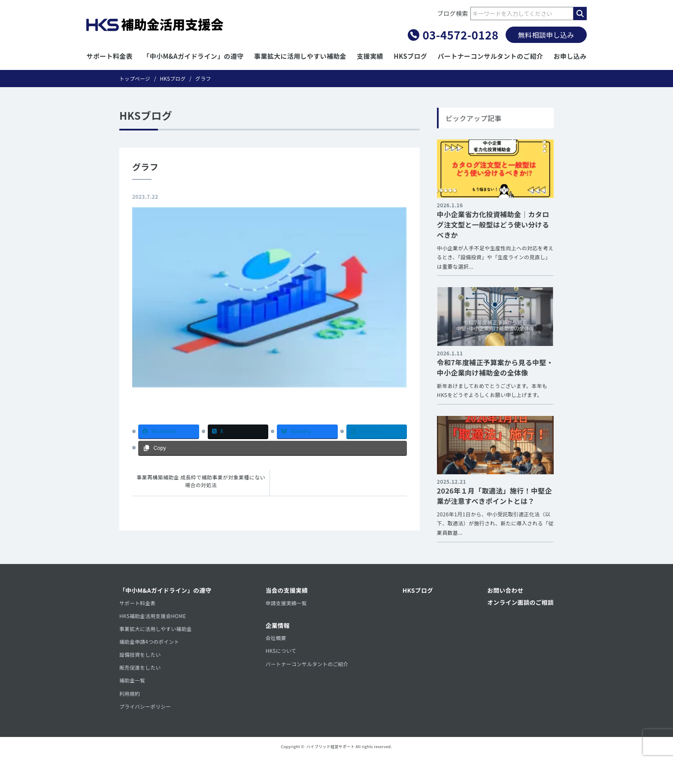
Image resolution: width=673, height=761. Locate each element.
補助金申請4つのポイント (150, 643)
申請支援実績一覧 (287, 603)
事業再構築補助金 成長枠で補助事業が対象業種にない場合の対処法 (200, 481)
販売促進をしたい (140, 670)
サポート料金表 (109, 56)
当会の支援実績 (287, 591)
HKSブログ (410, 56)
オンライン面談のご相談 (520, 603)
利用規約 (129, 697)
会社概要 (276, 639)
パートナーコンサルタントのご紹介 (490, 56)
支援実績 (370, 56)
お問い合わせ (504, 591)
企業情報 (278, 626)
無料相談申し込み (546, 35)
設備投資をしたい (140, 657)
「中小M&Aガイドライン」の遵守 (193, 56)
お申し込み (570, 56)
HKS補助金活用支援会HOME (153, 617)
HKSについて (281, 652)
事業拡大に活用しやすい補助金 (300, 56)
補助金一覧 (132, 684)
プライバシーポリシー (145, 710)
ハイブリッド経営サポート (330, 751)
